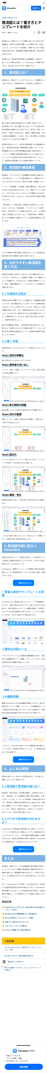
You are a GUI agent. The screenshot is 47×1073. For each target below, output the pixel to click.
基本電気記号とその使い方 (14, 961)
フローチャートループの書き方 (16, 926)
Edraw (15, 32)
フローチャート (9, 17)
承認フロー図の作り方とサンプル (17, 922)
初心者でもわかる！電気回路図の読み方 (18, 955)
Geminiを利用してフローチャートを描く (19, 918)
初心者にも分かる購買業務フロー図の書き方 (21, 914)
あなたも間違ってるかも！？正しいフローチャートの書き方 (22, 968)
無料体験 (24, 1066)
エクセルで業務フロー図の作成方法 (17, 930)
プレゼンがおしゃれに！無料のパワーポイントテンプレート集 (22, 948)
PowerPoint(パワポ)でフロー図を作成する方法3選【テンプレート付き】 (25, 908)
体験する (36, 8)
